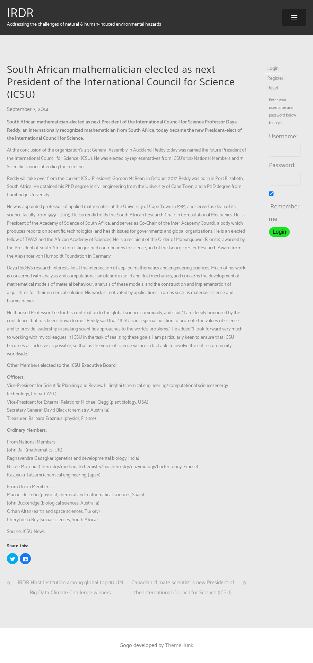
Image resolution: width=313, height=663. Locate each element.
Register (275, 79)
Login (272, 69)
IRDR (20, 13)
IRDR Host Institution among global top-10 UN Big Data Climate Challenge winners (70, 587)
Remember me (284, 207)
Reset (272, 88)
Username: (283, 136)
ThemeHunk (179, 645)
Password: (282, 165)
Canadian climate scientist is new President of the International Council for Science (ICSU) (182, 587)
